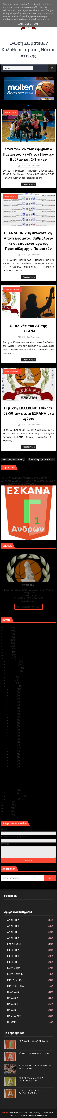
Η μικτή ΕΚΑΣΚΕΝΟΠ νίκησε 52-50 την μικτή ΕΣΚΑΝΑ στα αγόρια (28, 413)
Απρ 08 (13, 748)
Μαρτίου (11, 793)
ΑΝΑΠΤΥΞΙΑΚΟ (13, 372)
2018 (7, 649)
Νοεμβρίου (12, 664)
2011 (7, 811)
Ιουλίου (11, 677)
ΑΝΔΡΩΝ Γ (13, 932)
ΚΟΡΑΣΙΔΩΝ (14, 968)
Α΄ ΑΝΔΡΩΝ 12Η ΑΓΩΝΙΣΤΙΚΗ (34, 1053)
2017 (7, 652)
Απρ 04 (13, 760)
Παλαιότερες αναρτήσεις (41, 459)
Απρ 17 (13, 729)
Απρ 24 (13, 708)
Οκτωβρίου (13, 668)
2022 (7, 637)
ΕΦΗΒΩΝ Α (11, 113)
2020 (7, 643)
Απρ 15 (13, 735)
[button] (25, 105)
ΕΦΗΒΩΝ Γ (13, 962)
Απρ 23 (13, 711)
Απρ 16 (13, 732)
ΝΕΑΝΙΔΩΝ (13, 992)
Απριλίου (12, 686)
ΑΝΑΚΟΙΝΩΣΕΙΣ (13, 289)
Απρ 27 (13, 698)
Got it (37, 24)
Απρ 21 (13, 717)
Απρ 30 (13, 689)
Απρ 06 (13, 754)
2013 (7, 805)
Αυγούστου (13, 674)
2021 (7, 640)
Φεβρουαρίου (14, 796)
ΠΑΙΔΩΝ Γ (12, 1010)
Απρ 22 (13, 714)
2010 (7, 814)
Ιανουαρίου (12, 799)
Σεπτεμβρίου (13, 671)
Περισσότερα (29, 184)
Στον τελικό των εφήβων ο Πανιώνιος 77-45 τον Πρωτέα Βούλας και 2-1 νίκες (28, 154)
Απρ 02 (13, 766)
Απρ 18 (13, 726)
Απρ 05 (13, 757)
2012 (7, 808)
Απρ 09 (13, 745)
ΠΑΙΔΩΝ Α (13, 998)
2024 (7, 630)
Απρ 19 (13, 723)
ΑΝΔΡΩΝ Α (13, 920)
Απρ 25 (13, 705)
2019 (7, 646)
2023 (7, 634)
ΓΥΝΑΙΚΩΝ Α (14, 944)
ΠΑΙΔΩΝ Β (12, 1004)
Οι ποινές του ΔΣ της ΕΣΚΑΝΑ (23, 781)
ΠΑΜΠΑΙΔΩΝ (14, 1016)
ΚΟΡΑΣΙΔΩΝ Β (15, 974)
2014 (7, 802)
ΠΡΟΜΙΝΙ (12, 1022)
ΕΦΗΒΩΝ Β (13, 956)
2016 (7, 655)
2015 (7, 658)
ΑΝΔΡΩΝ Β (11, 197)
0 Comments (34, 165)
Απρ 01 (13, 790)
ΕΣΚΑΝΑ (6, 1112)
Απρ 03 (13, 763)
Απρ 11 (13, 742)
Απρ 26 (13, 701)
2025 (7, 627)
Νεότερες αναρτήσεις (13, 459)
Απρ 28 (13, 695)
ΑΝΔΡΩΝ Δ (13, 938)
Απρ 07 (13, 751)
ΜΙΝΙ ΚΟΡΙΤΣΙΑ (15, 986)
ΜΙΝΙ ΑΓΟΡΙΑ (14, 980)
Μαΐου (10, 683)
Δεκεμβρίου (13, 661)
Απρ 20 (13, 720)
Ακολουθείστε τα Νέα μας (28, 607)
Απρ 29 (13, 692)
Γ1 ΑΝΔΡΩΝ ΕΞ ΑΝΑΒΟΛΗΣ (16, 474)
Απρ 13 (13, 739)
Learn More (24, 24)
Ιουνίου (11, 680)
